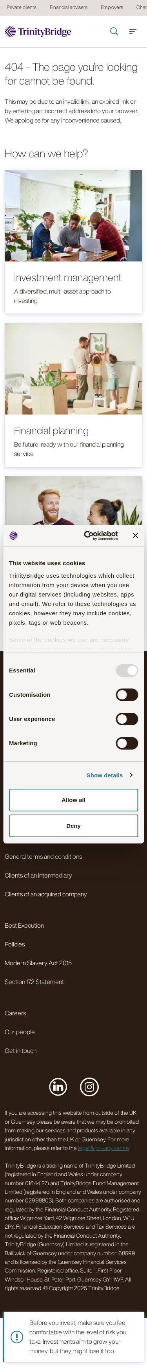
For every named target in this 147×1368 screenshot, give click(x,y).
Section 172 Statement (34, 981)
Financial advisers (68, 7)
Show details (105, 775)
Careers (15, 1013)
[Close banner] (135, 535)
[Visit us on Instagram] (89, 1086)
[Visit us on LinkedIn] (58, 1086)
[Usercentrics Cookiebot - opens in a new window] (87, 536)
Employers (112, 7)
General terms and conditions (43, 856)
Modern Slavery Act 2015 (38, 963)
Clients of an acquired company (46, 894)
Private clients (21, 7)
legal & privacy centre (103, 1148)
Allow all (73, 800)
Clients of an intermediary (38, 875)
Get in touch (20, 1050)
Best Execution (24, 925)
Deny (73, 825)
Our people (20, 1031)
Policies (15, 944)
